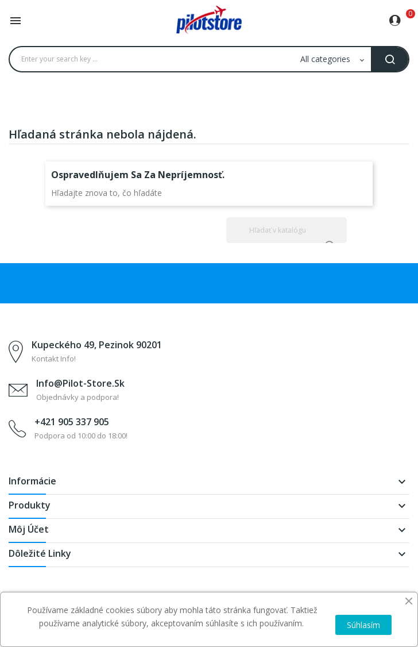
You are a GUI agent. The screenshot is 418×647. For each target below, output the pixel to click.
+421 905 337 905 (71, 421)
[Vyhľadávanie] (286, 230)
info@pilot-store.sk (80, 383)
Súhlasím (363, 624)
